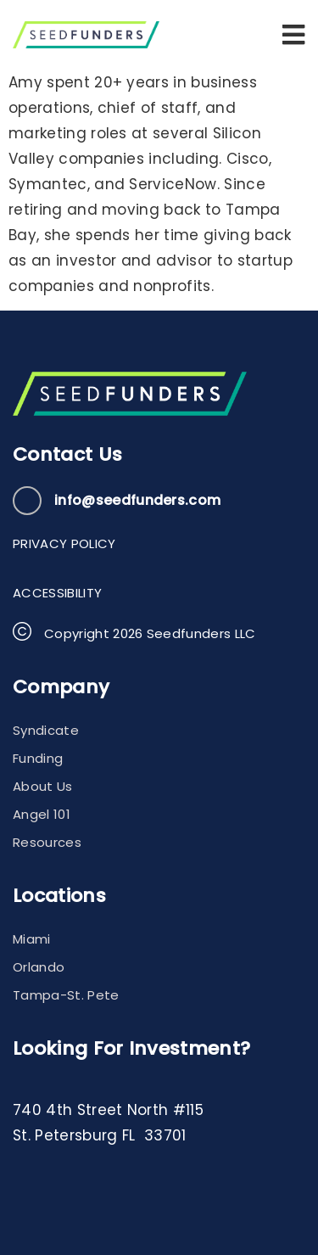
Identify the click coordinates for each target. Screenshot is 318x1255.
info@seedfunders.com (137, 500)
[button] (294, 35)
